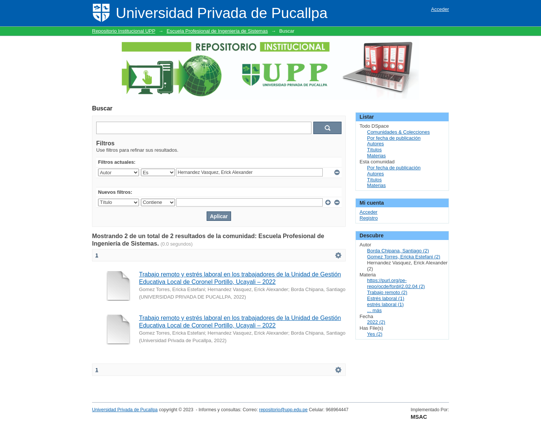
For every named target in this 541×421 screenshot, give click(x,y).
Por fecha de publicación (393, 138)
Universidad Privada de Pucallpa (125, 409)
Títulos (374, 149)
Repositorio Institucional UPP (123, 31)
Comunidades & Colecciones (398, 132)
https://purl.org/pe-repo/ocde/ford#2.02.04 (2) (396, 283)
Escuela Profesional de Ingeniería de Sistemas (217, 31)
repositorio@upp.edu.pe (283, 409)
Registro (369, 218)
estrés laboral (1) (385, 304)
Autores (375, 143)
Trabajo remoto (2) (387, 292)
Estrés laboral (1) (385, 298)
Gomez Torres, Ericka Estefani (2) (403, 257)
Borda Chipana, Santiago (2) (398, 251)
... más (374, 310)
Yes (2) (374, 334)
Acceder (440, 9)
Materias (376, 155)
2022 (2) (376, 322)
